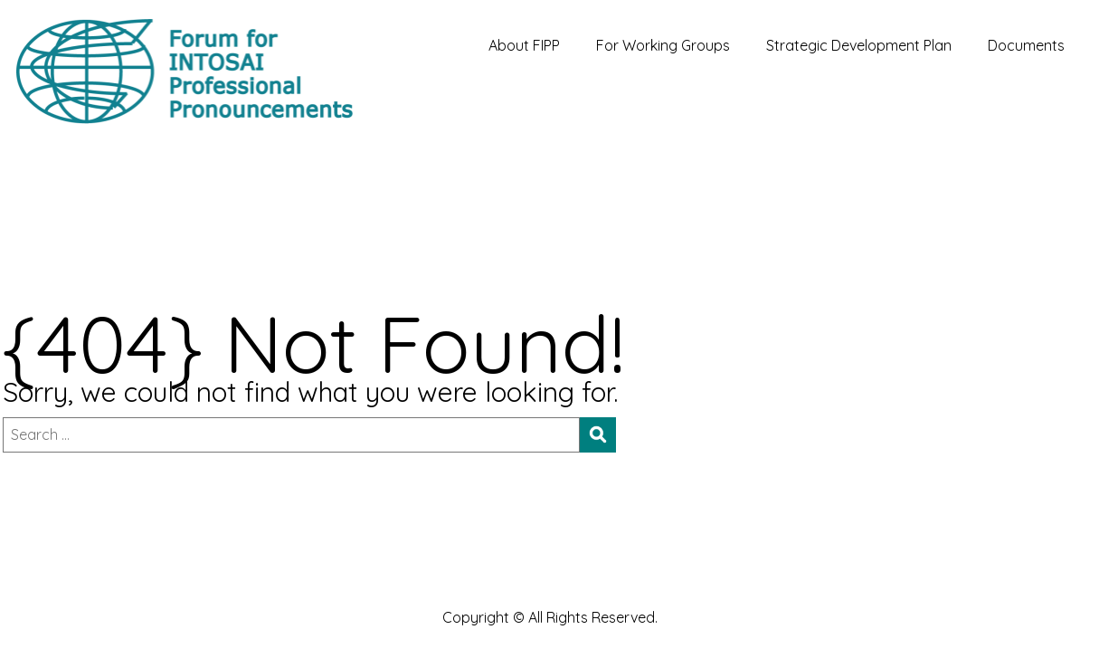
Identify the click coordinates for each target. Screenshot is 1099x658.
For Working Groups (663, 45)
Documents (1026, 45)
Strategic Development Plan (859, 45)
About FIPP (524, 45)
